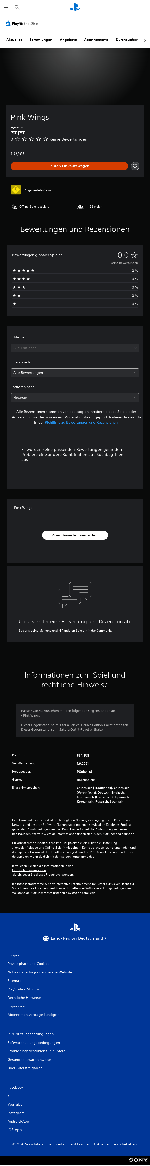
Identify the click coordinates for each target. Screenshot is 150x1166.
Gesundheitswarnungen (29, 870)
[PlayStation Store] (23, 23)
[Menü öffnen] (5, 7)
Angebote (68, 39)
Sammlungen (41, 39)
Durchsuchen (127, 39)
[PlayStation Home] (75, 7)
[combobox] (75, 348)
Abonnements (96, 39)
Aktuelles (14, 39)
